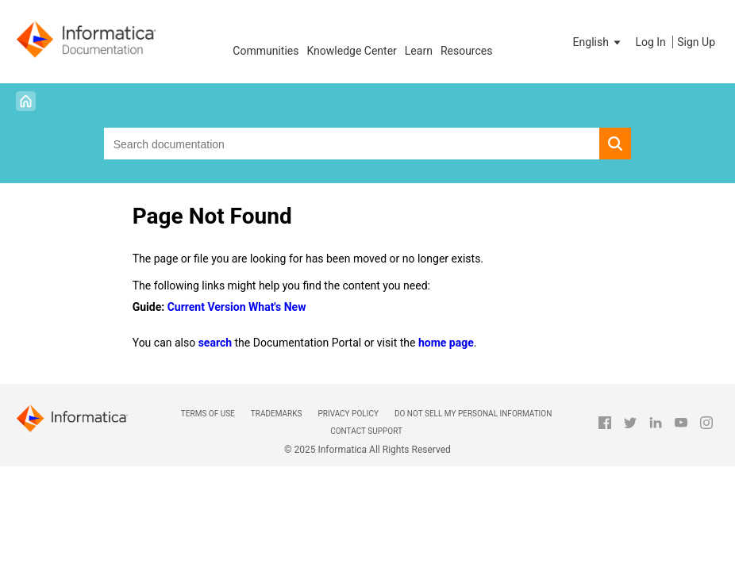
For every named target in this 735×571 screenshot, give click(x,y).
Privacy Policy (347, 413)
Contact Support (366, 431)
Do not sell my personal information (473, 413)
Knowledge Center (351, 50)
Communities (265, 50)
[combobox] (352, 143)
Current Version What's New (236, 307)
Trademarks (276, 413)
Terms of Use (208, 413)
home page (446, 342)
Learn (419, 50)
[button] (598, 42)
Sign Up (696, 42)
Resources (467, 50)
